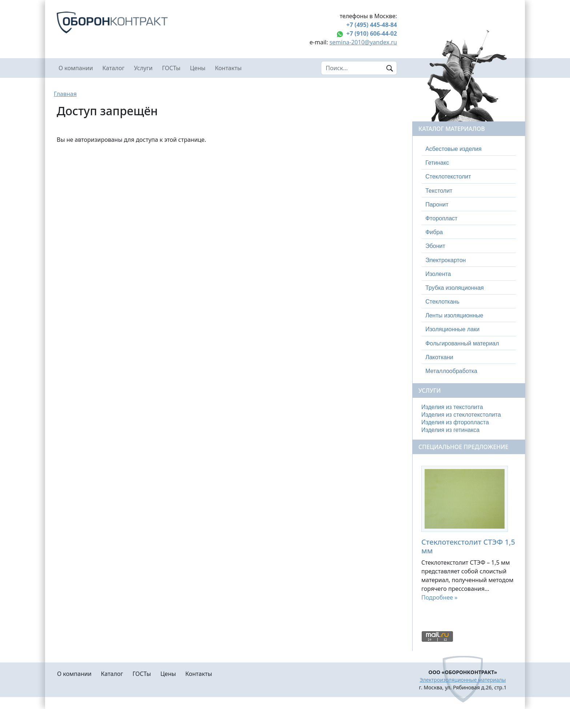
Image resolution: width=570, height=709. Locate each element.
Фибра (434, 232)
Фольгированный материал (462, 343)
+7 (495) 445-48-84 (371, 25)
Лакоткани (439, 357)
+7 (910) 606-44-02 (371, 33)
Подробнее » (439, 597)
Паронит (436, 204)
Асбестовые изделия (453, 149)
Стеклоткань (442, 302)
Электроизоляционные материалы (463, 679)
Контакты (228, 68)
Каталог (114, 68)
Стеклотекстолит (448, 176)
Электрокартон (445, 260)
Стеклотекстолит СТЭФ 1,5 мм (468, 546)
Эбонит (435, 246)
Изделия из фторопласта (455, 422)
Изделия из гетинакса (450, 430)
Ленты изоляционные (454, 315)
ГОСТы (171, 68)
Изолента (438, 274)
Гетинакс (437, 163)
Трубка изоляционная (454, 288)
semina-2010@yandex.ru (363, 42)
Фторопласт (441, 218)
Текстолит (438, 191)
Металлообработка (451, 371)
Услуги (143, 68)
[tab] (468, 149)
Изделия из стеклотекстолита (461, 415)
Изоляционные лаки (452, 329)
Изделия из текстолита (452, 407)
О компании (76, 68)
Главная (65, 94)
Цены (198, 68)
